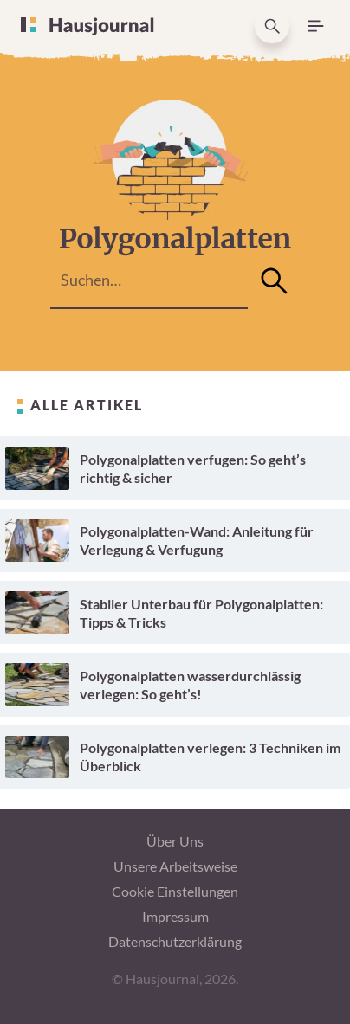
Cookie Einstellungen (175, 891)
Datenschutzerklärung (175, 941)
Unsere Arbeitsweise (175, 866)
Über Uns (175, 841)
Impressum (175, 916)
